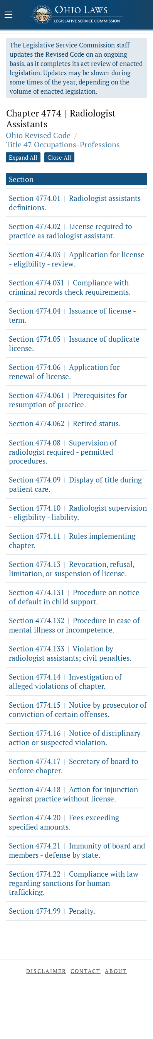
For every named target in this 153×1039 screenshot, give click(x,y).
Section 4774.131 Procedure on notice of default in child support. (74, 596)
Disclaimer (46, 971)
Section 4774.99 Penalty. (52, 911)
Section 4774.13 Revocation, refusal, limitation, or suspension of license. (71, 568)
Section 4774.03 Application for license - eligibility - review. (77, 259)
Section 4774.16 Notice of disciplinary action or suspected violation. (75, 737)
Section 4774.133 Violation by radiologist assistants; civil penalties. (70, 653)
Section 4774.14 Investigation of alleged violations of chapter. (65, 681)
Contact (86, 971)
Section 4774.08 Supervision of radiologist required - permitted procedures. (63, 452)
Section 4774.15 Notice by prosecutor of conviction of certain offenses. (78, 709)
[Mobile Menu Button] (8, 15)
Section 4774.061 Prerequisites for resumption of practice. (68, 399)
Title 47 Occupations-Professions (63, 144)
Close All (59, 157)
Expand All (23, 157)
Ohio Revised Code (38, 135)
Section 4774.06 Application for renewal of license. (64, 371)
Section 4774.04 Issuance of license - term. (72, 315)
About (116, 971)
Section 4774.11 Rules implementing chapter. (72, 540)
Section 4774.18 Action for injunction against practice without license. (73, 793)
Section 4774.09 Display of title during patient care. (75, 484)
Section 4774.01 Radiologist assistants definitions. (75, 202)
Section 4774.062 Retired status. (65, 423)
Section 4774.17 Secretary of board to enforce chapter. (73, 765)
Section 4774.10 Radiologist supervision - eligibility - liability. (78, 512)
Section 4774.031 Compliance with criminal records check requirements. (70, 287)
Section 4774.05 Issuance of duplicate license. (74, 343)
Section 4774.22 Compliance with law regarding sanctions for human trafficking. (73, 883)
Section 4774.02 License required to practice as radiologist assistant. (70, 230)
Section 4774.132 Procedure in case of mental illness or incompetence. (74, 625)
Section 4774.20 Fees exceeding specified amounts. (64, 822)
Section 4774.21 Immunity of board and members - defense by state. (77, 850)
